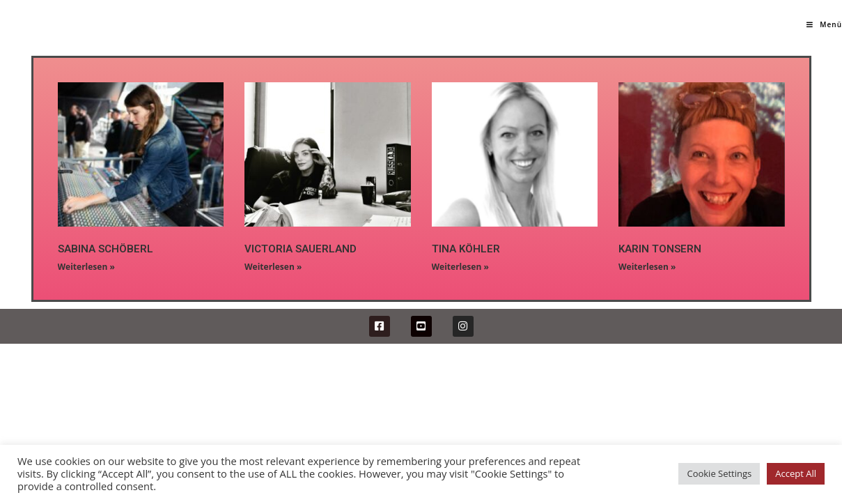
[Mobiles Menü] (824, 24)
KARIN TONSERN (659, 249)
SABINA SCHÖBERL (105, 249)
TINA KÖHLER (466, 249)
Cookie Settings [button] (719, 473)
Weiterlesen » (86, 267)
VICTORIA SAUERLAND (300, 249)
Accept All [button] (795, 473)
